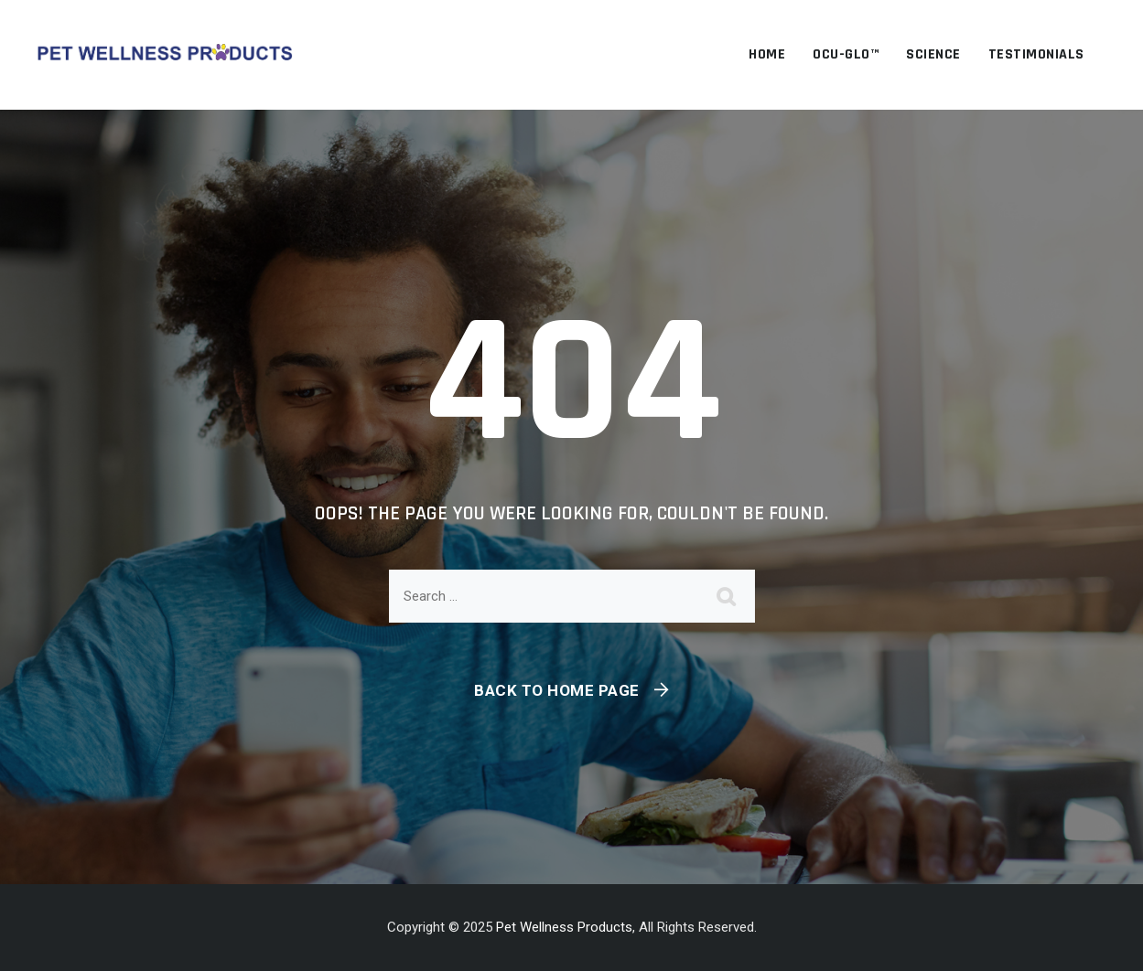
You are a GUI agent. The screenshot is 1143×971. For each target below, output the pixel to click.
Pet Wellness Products (564, 927)
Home (767, 54)
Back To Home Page (557, 690)
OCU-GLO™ (846, 54)
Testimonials (1036, 54)
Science (933, 54)
